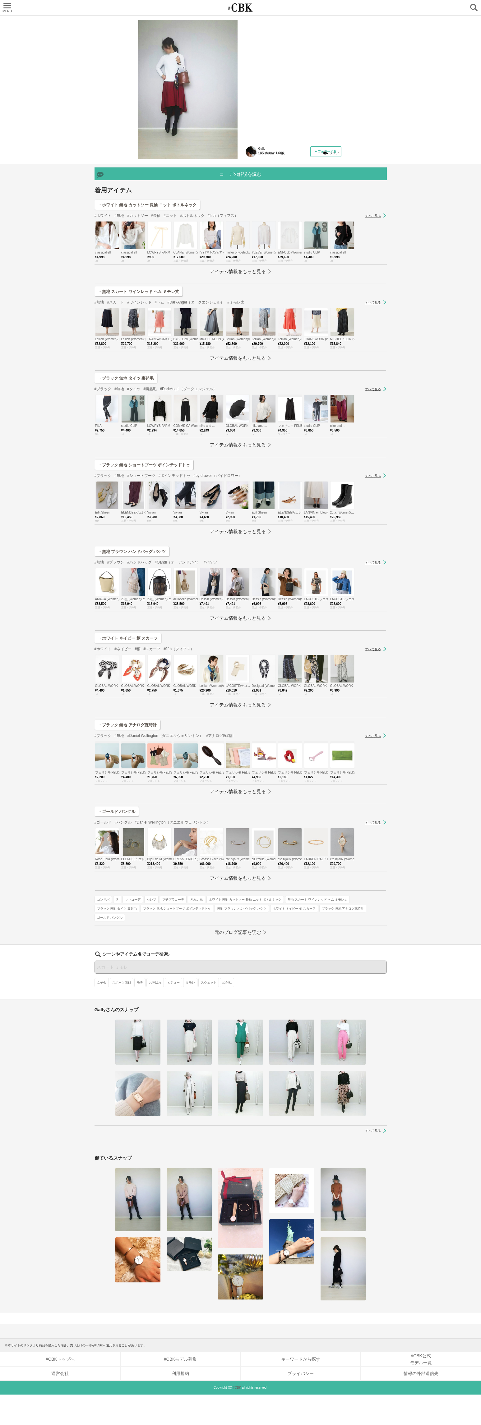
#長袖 (156, 294)
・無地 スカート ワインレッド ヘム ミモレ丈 (138, 370)
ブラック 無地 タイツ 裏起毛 (269, 197)
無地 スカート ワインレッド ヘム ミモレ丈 (279, 188)
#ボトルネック (192, 294)
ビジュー (173, 1013)
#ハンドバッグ (139, 640)
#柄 (138, 727)
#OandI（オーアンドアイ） (178, 640)
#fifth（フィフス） (223, 294)
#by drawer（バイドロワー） (217, 554)
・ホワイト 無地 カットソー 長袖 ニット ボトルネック (147, 283)
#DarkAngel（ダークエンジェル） (195, 380)
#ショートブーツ (141, 554)
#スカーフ (152, 727)
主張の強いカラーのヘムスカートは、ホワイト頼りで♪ (289, 58)
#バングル (123, 900)
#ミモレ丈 (235, 380)
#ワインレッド (139, 380)
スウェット (208, 1013)
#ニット (170, 294)
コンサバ (255, 160)
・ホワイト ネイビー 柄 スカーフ (128, 716)
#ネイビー (123, 727)
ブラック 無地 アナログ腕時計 (270, 233)
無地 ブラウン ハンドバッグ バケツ (273, 215)
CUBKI (241, 7)
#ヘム (159, 380)
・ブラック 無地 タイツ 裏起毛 (126, 456)
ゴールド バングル (310, 233)
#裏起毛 (150, 467)
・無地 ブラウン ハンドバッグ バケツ (132, 630)
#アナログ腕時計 (220, 814)
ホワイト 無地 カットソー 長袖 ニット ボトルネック (285, 178)
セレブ (303, 160)
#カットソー (137, 294)
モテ (140, 1013)
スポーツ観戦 (121, 1013)
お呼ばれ (155, 1013)
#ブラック (103, 467)
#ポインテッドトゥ (175, 554)
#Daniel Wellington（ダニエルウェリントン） (165, 814)
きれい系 (255, 169)
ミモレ (190, 1013)
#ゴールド (103, 900)
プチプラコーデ (325, 160)
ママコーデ (285, 160)
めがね (227, 1013)
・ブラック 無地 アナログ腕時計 (127, 803)
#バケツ (210, 640)
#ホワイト (103, 294)
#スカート (115, 380)
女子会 (101, 1013)
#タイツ (134, 467)
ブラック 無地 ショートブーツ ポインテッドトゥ (283, 206)
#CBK (237, 1418)
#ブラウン (115, 640)
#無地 (119, 294)
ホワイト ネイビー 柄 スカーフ (270, 224)
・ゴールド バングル (117, 890)
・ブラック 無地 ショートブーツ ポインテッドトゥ (144, 543)
